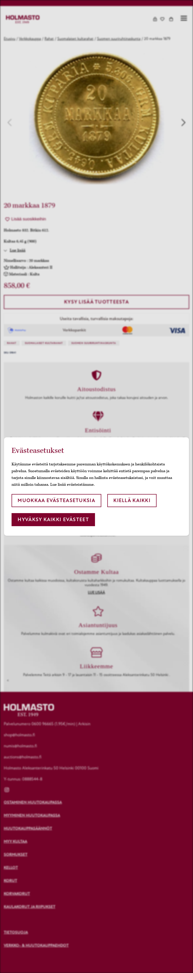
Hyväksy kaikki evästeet (53, 519)
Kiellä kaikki (132, 500)
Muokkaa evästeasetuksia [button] (56, 500)
